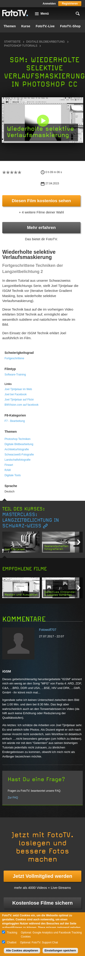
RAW (8, 470)
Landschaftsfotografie (18, 459)
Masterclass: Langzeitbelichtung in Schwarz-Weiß (30, 520)
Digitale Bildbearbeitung (45, 41)
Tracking (12, 932)
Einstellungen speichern (60, 950)
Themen (10, 26)
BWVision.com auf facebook (22, 404)
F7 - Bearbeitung (15, 421)
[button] (43, 120)
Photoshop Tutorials (20, 45)
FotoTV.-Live (45, 26)
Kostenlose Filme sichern (42, 903)
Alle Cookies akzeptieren (22, 950)
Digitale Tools (13, 475)
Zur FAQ (13, 797)
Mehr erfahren (41, 227)
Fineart (9, 465)
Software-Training (15, 374)
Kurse (25, 26)
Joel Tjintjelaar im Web (18, 389)
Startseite (12, 41)
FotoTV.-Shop (70, 26)
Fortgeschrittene (14, 358)
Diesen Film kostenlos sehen (41, 200)
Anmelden (49, 3)
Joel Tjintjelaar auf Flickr (19, 399)
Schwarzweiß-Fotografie (19, 454)
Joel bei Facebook (16, 394)
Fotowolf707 (47, 629)
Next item (79, 542)
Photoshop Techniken (18, 439)
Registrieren (70, 3)
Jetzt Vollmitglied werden (42, 876)
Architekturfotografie (17, 449)
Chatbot (11, 942)
